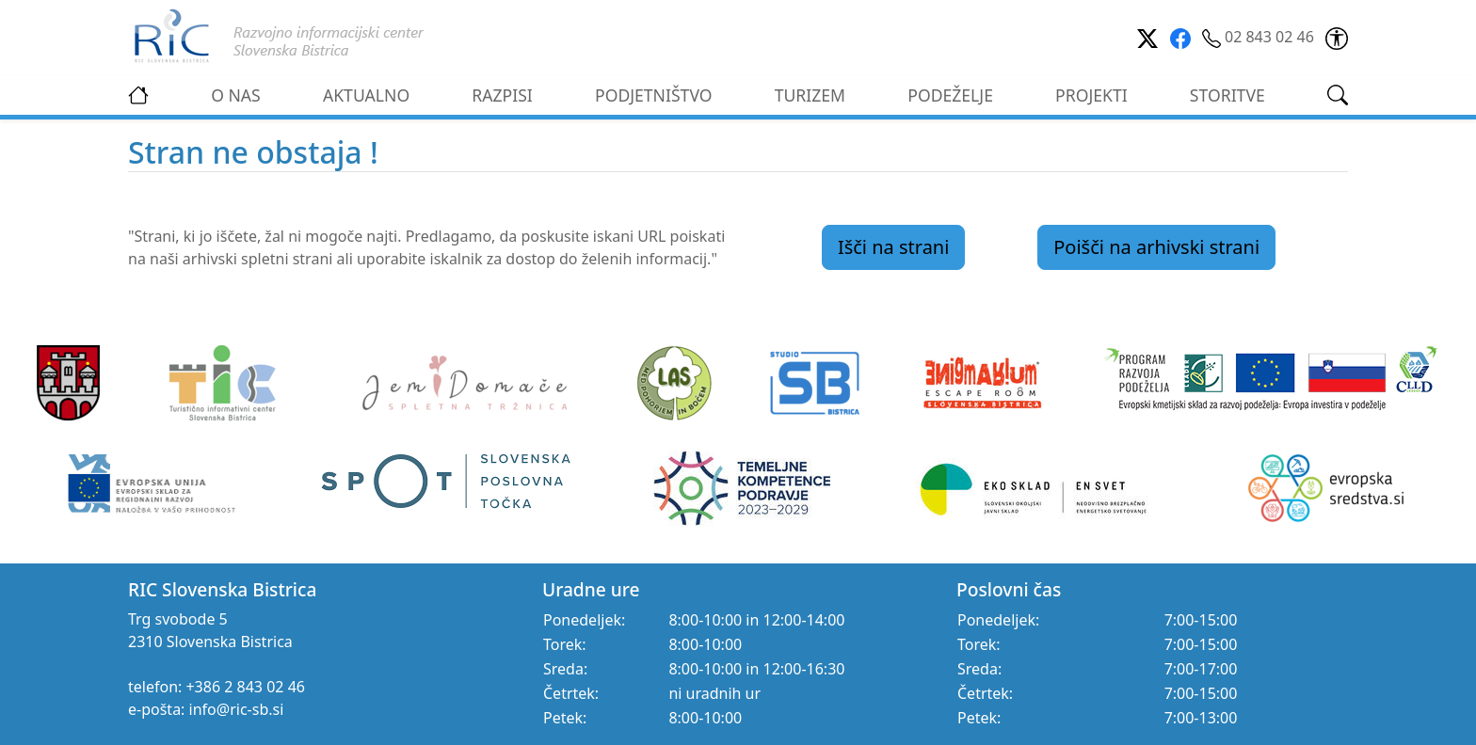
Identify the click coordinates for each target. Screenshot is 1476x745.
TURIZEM (810, 95)
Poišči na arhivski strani (1156, 247)
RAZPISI (502, 95)
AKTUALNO (366, 95)
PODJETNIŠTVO (654, 95)
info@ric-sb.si (236, 709)
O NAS (236, 95)
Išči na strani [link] (894, 247)
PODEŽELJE (950, 95)
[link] (1336, 36)
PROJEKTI (1091, 95)
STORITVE (1227, 95)
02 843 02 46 (1260, 36)
